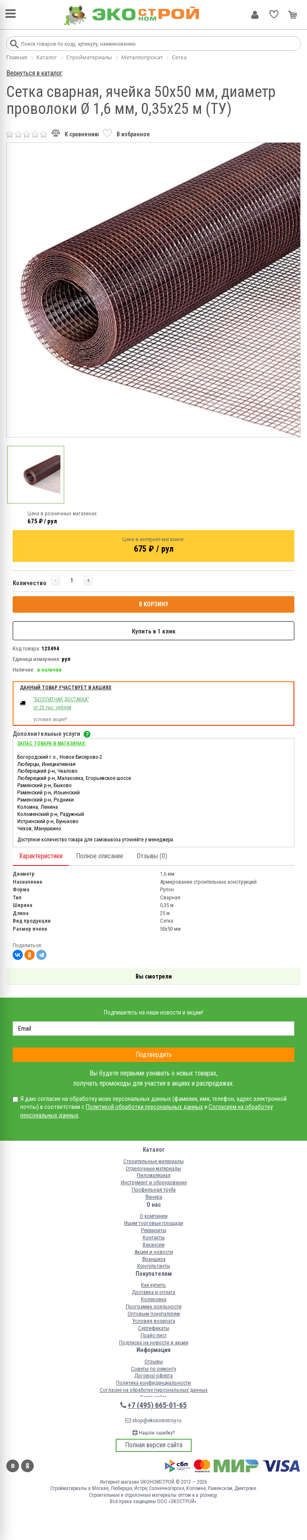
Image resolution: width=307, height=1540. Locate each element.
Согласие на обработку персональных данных (154, 1390)
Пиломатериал (154, 1175)
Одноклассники (27, 1466)
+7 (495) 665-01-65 (157, 1405)
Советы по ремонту (153, 1369)
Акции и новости (153, 1252)
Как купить (153, 1285)
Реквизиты (153, 1230)
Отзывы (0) (152, 856)
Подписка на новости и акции (153, 1342)
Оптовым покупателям (154, 1314)
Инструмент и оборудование (154, 1182)
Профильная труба (154, 1189)
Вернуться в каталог (34, 73)
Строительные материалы (153, 1161)
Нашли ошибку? (153, 1432)
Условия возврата (153, 1321)
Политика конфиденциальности (153, 1383)
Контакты (154, 1237)
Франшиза (154, 1259)
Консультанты (153, 1266)
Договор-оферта (153, 1375)
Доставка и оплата (153, 1292)
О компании (154, 1216)
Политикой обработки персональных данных (144, 1107)
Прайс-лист (154, 1335)
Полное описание (99, 856)
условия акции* (50, 719)
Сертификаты (153, 1328)
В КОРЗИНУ (153, 604)
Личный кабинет (254, 14)
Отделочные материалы (153, 1168)
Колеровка (153, 1299)
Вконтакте (12, 1466)
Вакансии (154, 1244)
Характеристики (40, 856)
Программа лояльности (154, 1306)
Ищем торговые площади (153, 1223)
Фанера (153, 1197)
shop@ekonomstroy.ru (153, 1420)
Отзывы (153, 1361)
